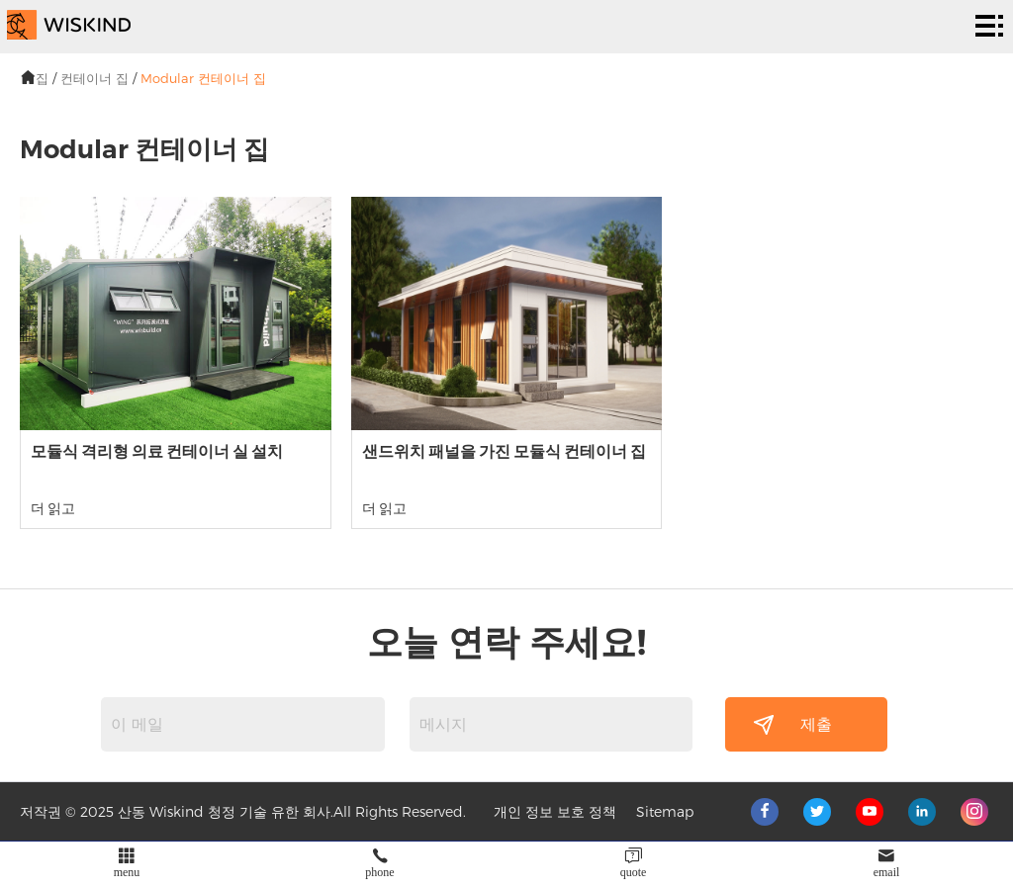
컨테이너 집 (94, 78)
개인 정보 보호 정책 (555, 811)
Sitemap (664, 811)
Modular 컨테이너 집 (203, 78)
